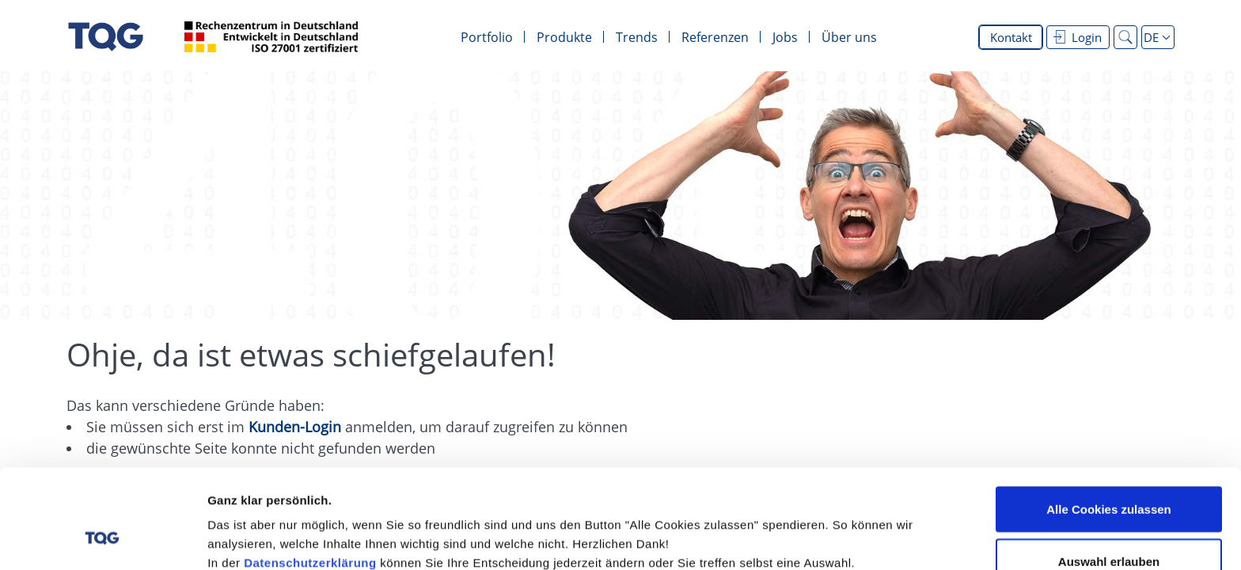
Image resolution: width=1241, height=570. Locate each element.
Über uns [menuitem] (849, 37)
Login (1077, 37)
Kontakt (1011, 37)
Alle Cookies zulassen (1108, 424)
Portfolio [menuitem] (487, 37)
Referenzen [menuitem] (715, 37)
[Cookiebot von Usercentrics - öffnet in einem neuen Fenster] (102, 539)
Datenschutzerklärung (310, 477)
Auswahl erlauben (1108, 476)
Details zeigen (842, 529)
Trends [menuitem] (637, 37)
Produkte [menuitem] (564, 37)
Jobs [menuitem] (785, 37)
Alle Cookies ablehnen (1109, 527)
